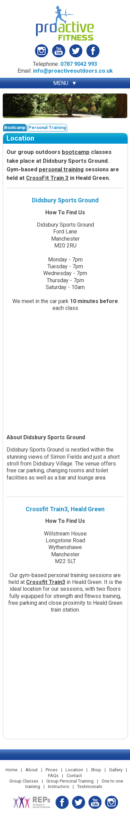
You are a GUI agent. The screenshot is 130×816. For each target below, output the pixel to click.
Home (11, 769)
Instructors (58, 786)
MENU (60, 83)
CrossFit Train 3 (47, 177)
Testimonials (89, 786)
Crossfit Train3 (45, 582)
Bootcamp (15, 127)
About (31, 769)
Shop (96, 769)
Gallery (115, 769)
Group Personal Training (70, 781)
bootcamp (76, 151)
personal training (61, 169)
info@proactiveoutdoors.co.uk (73, 71)
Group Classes (23, 781)
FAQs (53, 775)
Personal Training (47, 127)
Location (74, 769)
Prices (52, 769)
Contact (74, 775)
